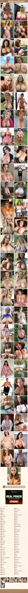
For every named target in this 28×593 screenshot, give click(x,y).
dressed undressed (5, 557)
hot (15, 513)
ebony (2, 559)
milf (15, 528)
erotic (2, 560)
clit (2, 546)
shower (16, 559)
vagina (16, 572)
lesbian (16, 523)
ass (2, 513)
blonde (3, 529)
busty (2, 537)
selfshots (16, 552)
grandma (3, 574)
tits (15, 569)
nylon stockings (18, 565)
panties (16, 542)
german (3, 570)
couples (3, 551)
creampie (3, 552)
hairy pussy (17, 509)
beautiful (3, 521)
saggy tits (16, 551)
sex (15, 554)
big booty (3, 523)
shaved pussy (17, 557)
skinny (16, 560)
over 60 (16, 541)
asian (2, 511)
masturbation (17, 526)
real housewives (18, 514)
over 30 (16, 536)
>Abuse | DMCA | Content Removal (7, 590)
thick (15, 567)
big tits (2, 524)
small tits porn (17, 562)
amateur (3, 508)
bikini (2, 526)
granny (16, 508)
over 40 (16, 537)
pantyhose (17, 544)
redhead (16, 549)
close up (3, 547)
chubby (3, 542)
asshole (3, 514)
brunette (3, 536)
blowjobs (3, 531)
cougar (3, 549)
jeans (16, 518)
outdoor (16, 534)
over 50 (16, 539)
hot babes (3, 516)
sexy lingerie (17, 524)
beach (2, 519)
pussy (16, 547)
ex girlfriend (3, 562)
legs (15, 521)
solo (15, 564)
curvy (2, 556)
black (2, 528)
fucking (3, 569)
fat (2, 565)
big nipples (17, 531)
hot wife (16, 574)
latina (16, 519)
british (2, 534)
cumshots (3, 554)
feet (2, 567)
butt (2, 539)
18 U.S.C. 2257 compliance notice (21, 590)
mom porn (17, 529)
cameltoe (3, 541)
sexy (15, 556)
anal (2, 509)
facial (2, 564)
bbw (2, 518)
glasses (3, 572)
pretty (16, 546)
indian (16, 516)
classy (2, 544)
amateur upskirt (18, 570)
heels (16, 511)
